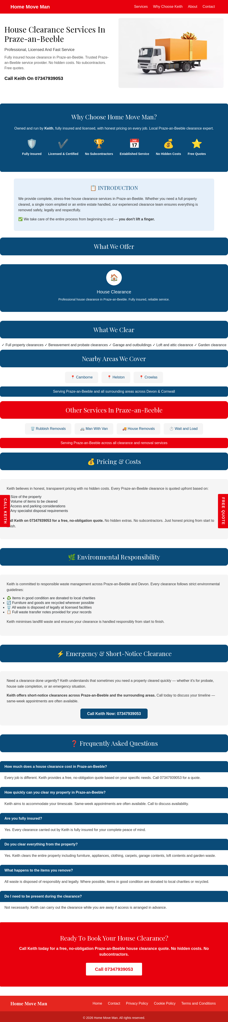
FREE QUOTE (223, 511)
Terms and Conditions (198, 1003)
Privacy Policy (137, 1003)
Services (141, 6)
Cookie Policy (164, 1003)
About (192, 6)
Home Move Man (30, 7)
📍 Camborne (82, 377)
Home (97, 1003)
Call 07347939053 (114, 969)
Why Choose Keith (168, 6)
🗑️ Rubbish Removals (48, 429)
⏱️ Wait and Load (183, 429)
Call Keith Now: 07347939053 (114, 713)
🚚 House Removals (138, 429)
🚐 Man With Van (94, 429)
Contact (209, 6)
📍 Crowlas (148, 377)
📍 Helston (116, 377)
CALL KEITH (5, 511)
